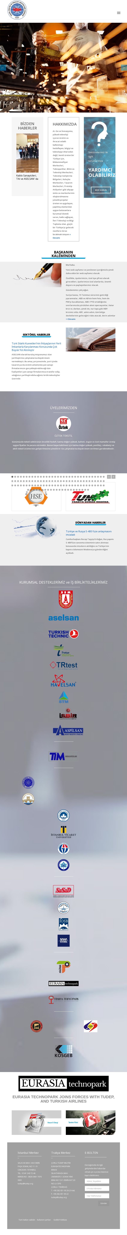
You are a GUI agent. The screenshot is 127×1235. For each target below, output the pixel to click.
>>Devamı (70, 319)
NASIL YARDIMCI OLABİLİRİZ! (30, 62)
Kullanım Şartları (44, 1220)
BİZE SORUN (101, 190)
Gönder (103, 1203)
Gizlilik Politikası (60, 1220)
